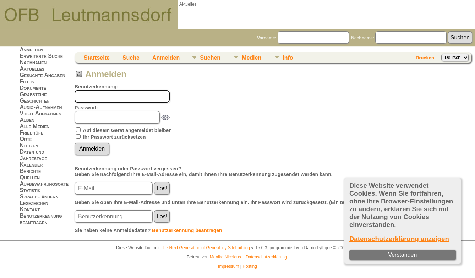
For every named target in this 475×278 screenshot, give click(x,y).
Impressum (228, 266)
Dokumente (33, 88)
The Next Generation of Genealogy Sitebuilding (205, 247)
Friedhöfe (32, 133)
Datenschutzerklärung (266, 257)
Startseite (97, 58)
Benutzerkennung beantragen (41, 219)
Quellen (30, 177)
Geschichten (35, 101)
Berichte (30, 171)
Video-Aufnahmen (40, 113)
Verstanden (402, 255)
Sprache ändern (39, 196)
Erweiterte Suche (41, 56)
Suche (131, 58)
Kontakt (30, 209)
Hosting (249, 266)
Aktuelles (32, 69)
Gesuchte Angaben (42, 75)
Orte (26, 139)
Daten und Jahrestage (33, 155)
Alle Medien (35, 126)
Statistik (30, 190)
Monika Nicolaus (225, 257)
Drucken (425, 57)
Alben (27, 120)
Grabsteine (33, 94)
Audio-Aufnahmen (41, 107)
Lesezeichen (34, 203)
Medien (251, 58)
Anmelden (31, 50)
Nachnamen (33, 62)
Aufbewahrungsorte (44, 184)
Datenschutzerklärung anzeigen (399, 238)
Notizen (29, 145)
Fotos (27, 81)
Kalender (31, 165)
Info (288, 58)
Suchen (210, 58)
